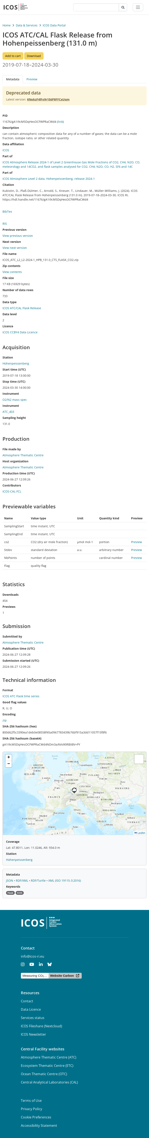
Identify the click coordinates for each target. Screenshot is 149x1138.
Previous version (14, 230)
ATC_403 (8, 412)
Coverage (12, 842)
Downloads (11, 595)
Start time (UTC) (14, 369)
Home (7, 25)
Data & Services (27, 25)
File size (8, 278)
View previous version (18, 236)
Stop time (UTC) (14, 381)
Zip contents (11, 266)
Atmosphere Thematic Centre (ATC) (48, 1057)
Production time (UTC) (19, 473)
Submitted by (12, 636)
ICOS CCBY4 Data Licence (20, 332)
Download (34, 56)
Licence (8, 326)
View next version (15, 248)
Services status (32, 1017)
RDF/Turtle (38, 880)
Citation (8, 185)
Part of (7, 156)
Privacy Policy (31, 1109)
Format (8, 690)
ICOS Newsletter (33, 1034)
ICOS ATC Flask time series (21, 696)
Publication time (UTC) (19, 648)
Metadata (12, 79)
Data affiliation (13, 144)
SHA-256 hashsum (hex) (20, 726)
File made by (12, 449)
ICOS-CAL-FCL (12, 491)
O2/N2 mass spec (15, 400)
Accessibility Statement (39, 1125)
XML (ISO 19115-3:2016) (64, 880)
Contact (27, 1001)
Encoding (9, 714)
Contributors (12, 485)
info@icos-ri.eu (32, 956)
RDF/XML (22, 880)
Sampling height (14, 418)
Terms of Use (31, 1100)
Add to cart (13, 56)
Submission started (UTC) (21, 661)
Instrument (11, 394)
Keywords (13, 887)
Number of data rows (18, 290)
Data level (10, 314)
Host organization (15, 461)
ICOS (6, 150)
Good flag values (14, 702)
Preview (31, 79)
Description (11, 128)
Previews (9, 607)
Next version (12, 242)
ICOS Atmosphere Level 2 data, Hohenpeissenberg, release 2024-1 (49, 179)
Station (8, 357)
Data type (9, 302)
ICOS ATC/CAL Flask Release (22, 308)
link (60, 122)
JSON (10, 880)
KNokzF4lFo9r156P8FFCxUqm (48, 99)
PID (5, 116)
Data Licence (31, 1009)
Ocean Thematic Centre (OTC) (44, 1074)
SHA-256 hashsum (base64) (22, 738)
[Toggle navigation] (138, 7)
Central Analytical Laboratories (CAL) (49, 1082)
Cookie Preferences (36, 1117)
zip (5, 720)
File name (9, 254)
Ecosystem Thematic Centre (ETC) (47, 1065)
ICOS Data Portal (54, 25)
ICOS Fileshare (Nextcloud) (41, 1026)
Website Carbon (62, 975)
